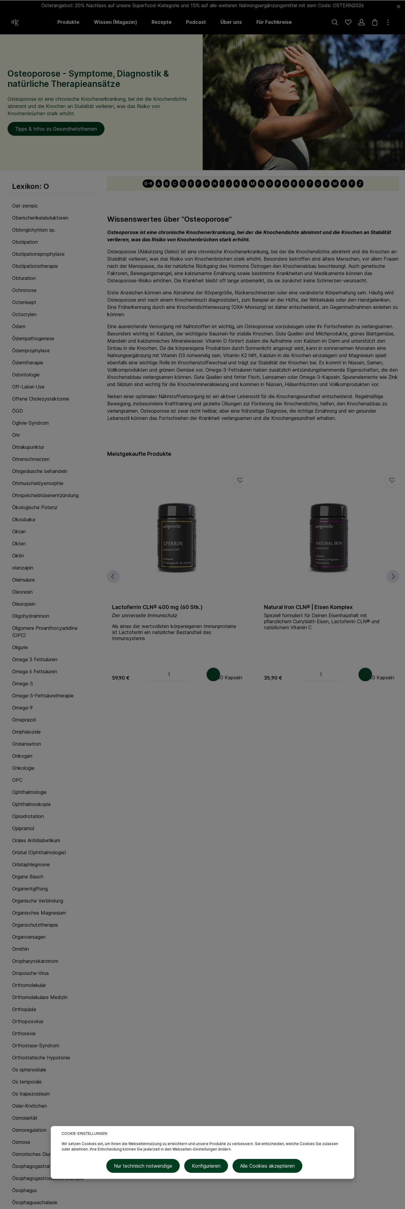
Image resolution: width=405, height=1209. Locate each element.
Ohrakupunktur (28, 447)
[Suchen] (335, 22)
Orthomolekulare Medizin (40, 997)
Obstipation (25, 242)
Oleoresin (22, 592)
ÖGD (17, 411)
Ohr (16, 435)
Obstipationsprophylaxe (38, 254)
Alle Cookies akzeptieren (265, 1167)
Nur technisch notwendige (145, 1167)
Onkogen (22, 756)
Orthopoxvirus (27, 1021)
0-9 (148, 183)
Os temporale (27, 1082)
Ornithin (20, 949)
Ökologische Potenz (34, 507)
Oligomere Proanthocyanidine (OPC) (45, 631)
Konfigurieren (206, 1167)
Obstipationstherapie (35, 266)
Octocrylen (24, 314)
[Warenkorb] (375, 22)
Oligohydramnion (30, 616)
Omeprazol (24, 720)
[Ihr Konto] (361, 22)
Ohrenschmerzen (31, 459)
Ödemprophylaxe (31, 350)
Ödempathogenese (33, 338)
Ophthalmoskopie (31, 804)
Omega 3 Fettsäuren (34, 659)
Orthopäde (24, 1009)
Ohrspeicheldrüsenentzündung (45, 495)
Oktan (19, 531)
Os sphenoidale (29, 1070)
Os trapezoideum (31, 1094)
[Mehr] (388, 22)
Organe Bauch (27, 877)
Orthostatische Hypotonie (41, 1058)
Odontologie (26, 375)
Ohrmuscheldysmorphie (37, 483)
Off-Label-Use (28, 387)
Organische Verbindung (37, 901)
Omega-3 (22, 684)
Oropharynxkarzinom (35, 961)
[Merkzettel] (348, 22)
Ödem (18, 326)
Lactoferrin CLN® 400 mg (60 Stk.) (157, 607)
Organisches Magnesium (39, 913)
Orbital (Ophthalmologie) (39, 852)
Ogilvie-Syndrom (30, 423)
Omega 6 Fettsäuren (34, 671)
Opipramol (23, 828)
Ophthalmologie (29, 792)
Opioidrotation (28, 816)
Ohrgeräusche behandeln (39, 471)
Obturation (24, 278)
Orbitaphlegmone (31, 865)
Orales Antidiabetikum (36, 840)
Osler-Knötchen (29, 1106)
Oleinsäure (23, 580)
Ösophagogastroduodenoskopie (48, 1178)
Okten (19, 544)
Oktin (18, 556)
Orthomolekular (29, 985)
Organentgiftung (30, 889)
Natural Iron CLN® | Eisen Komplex (308, 607)
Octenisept (24, 302)
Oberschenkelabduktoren (40, 218)
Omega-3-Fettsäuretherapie (43, 696)
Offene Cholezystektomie (40, 399)
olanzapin (22, 568)
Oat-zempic (25, 206)
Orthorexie (24, 1033)
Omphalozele (26, 732)
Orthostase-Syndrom (35, 1045)
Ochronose (24, 290)
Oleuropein (23, 604)
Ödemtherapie (27, 363)
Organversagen (29, 937)
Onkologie (23, 768)
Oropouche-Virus (30, 973)
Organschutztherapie (35, 925)
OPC (17, 780)
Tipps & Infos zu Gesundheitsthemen (56, 129)
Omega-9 (22, 708)
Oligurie (20, 647)
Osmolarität (24, 1118)
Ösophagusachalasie (34, 1202)
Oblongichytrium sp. (34, 230)
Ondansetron (26, 744)
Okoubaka (23, 519)
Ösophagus (24, 1190)
